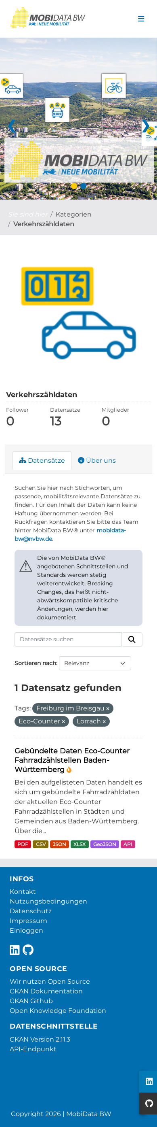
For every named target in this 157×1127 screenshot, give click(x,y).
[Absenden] (131, 639)
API (128, 844)
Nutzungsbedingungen (48, 901)
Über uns (97, 460)
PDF (22, 844)
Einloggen (26, 930)
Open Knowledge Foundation (58, 1010)
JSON (59, 844)
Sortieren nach (35, 663)
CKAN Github (31, 1001)
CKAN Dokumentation (46, 991)
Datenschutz (31, 911)
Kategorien (74, 214)
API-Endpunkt (33, 1049)
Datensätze (42, 460)
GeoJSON (104, 844)
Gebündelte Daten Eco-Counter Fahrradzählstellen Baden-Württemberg (72, 760)
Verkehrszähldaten (43, 224)
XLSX (79, 844)
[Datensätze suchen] (68, 639)
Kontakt (23, 891)
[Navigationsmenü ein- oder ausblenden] (141, 19)
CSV (41, 844)
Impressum (28, 921)
